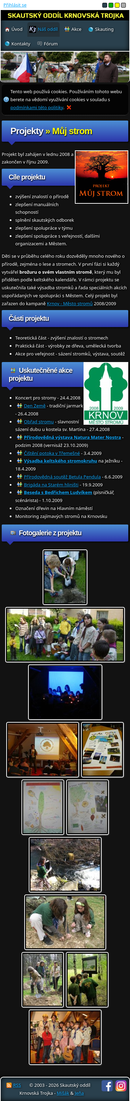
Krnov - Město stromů (70, 303)
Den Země (35, 406)
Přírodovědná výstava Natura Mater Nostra (72, 437)
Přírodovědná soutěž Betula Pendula (62, 477)
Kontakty (20, 44)
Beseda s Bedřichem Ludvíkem (58, 492)
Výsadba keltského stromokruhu (60, 461)
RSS (17, 1085)
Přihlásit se (14, 5)
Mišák (63, 1093)
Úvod (17, 29)
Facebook (107, 1085)
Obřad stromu (39, 422)
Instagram (121, 1085)
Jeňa (79, 1093)
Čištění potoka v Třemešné (52, 453)
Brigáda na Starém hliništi (51, 485)
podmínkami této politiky (36, 107)
